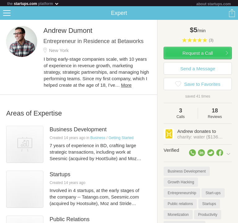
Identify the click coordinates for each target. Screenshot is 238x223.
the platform (33, 4)
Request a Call (198, 54)
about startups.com (213, 4)
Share (232, 14)
